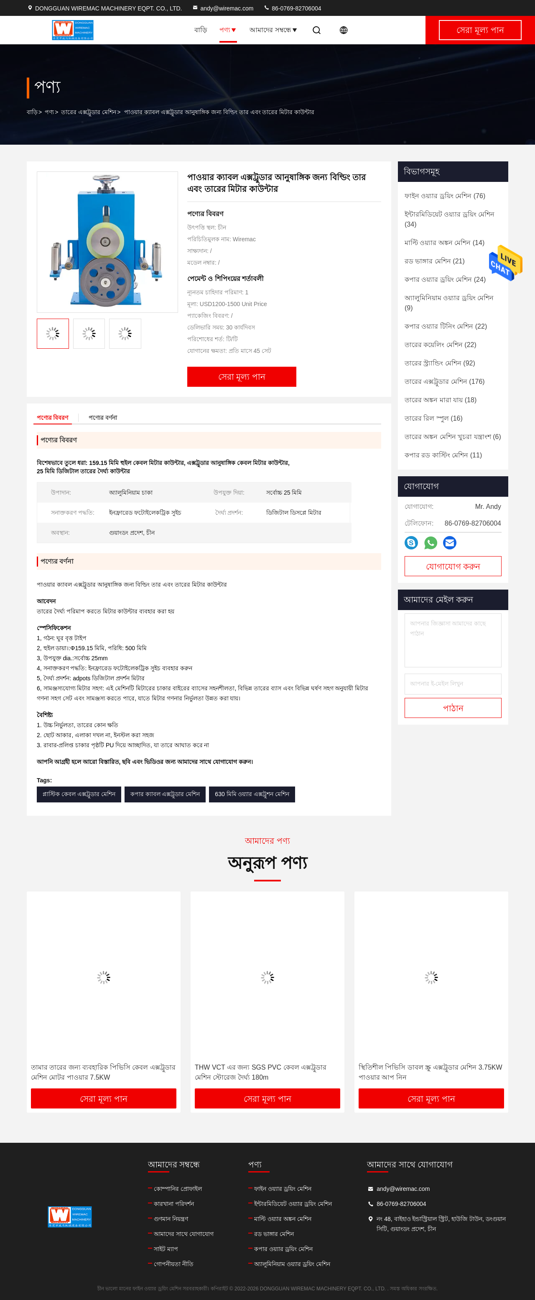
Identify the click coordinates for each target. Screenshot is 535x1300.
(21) (435, 261)
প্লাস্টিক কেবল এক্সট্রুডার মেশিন (79, 794)
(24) (445, 279)
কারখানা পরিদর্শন (174, 1203)
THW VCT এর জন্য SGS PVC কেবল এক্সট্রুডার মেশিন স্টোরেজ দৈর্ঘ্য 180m (260, 1072)
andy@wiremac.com (222, 8)
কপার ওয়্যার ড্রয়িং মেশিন (283, 1249)
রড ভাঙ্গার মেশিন (274, 1234)
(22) (446, 326)
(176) (445, 381)
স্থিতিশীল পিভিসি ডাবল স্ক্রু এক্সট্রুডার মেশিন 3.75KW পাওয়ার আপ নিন (430, 1072)
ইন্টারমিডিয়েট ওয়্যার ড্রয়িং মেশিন (293, 1203)
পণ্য (228, 29)
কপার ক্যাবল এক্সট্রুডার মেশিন (165, 794)
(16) (434, 418)
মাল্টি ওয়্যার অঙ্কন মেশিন (282, 1219)
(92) (440, 363)
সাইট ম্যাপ (166, 1249)
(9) (449, 303)
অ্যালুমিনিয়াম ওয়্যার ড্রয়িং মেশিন (292, 1264)
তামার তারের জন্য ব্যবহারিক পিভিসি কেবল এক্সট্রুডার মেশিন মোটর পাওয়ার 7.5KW (103, 1072)
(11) (443, 455)
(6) (453, 436)
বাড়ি (200, 29)
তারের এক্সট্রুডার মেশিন (88, 112)
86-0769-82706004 (292, 8)
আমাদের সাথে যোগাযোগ (184, 1234)
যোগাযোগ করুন (453, 566)
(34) (449, 219)
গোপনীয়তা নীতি (174, 1264)
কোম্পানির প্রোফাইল (178, 1188)
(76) (445, 195)
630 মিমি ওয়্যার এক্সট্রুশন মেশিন (252, 794)
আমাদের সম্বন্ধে (274, 29)
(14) (444, 242)
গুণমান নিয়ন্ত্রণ (171, 1219)
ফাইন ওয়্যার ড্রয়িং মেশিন (282, 1188)
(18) (440, 400)
